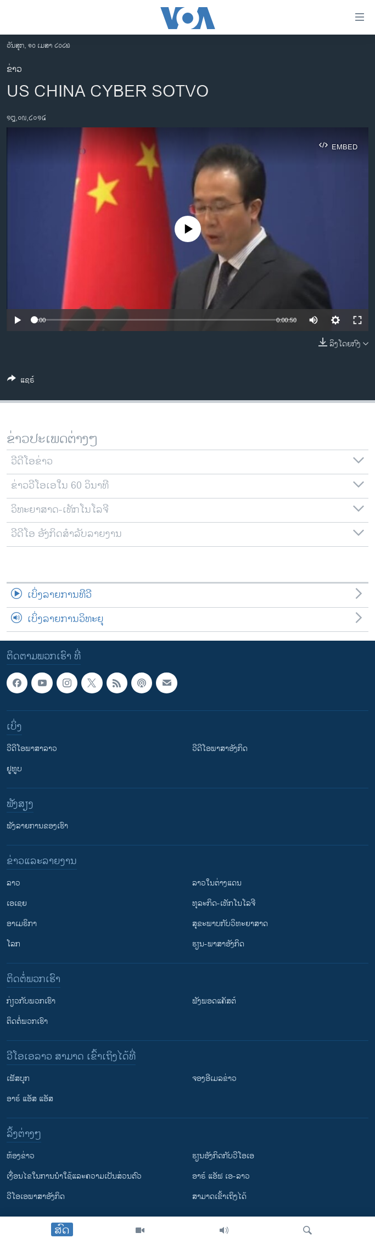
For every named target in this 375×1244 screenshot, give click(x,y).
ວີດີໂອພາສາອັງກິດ (220, 749)
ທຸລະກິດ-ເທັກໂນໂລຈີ (223, 904)
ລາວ (13, 883)
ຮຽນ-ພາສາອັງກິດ (218, 944)
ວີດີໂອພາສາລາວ (32, 749)
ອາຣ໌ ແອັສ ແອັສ (30, 1099)
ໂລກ (13, 944)
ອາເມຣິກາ (22, 924)
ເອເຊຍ (17, 904)
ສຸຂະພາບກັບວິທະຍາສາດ (230, 924)
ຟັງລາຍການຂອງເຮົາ (37, 826)
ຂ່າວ (14, 69)
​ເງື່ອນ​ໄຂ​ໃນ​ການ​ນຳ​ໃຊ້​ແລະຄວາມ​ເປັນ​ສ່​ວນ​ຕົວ (74, 1177)
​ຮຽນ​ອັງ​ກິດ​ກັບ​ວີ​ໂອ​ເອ (223, 1156)
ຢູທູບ (14, 769)
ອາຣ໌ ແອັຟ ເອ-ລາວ (221, 1177)
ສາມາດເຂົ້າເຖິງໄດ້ (219, 1197)
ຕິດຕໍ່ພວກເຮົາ (27, 1022)
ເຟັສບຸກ (18, 1079)
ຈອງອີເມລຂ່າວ (214, 1079)
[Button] (21, 382)
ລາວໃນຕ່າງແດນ (217, 883)
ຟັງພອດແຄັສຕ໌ (214, 1001)
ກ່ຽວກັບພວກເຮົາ (31, 1001)
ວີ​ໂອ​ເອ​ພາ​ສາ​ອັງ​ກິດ (36, 1197)
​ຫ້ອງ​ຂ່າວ (21, 1156)
